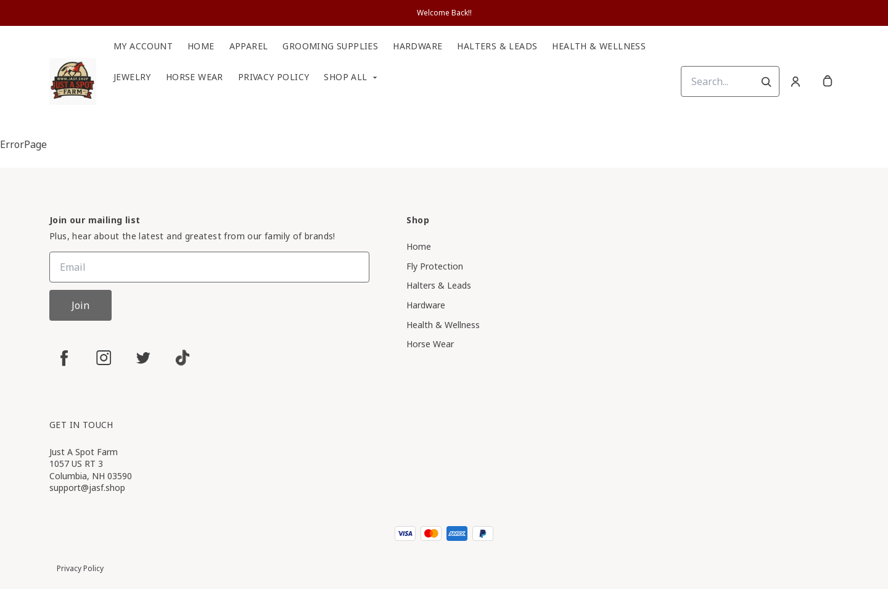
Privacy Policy (274, 77)
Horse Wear (194, 77)
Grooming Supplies (330, 46)
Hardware (417, 46)
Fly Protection (434, 266)
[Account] (795, 81)
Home (201, 46)
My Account (143, 46)
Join (80, 305)
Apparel (248, 46)
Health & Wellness (599, 46)
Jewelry (132, 77)
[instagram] (103, 358)
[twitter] (143, 358)
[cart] (827, 81)
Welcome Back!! (444, 12)
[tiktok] (182, 358)
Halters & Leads (497, 46)
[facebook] (64, 358)
